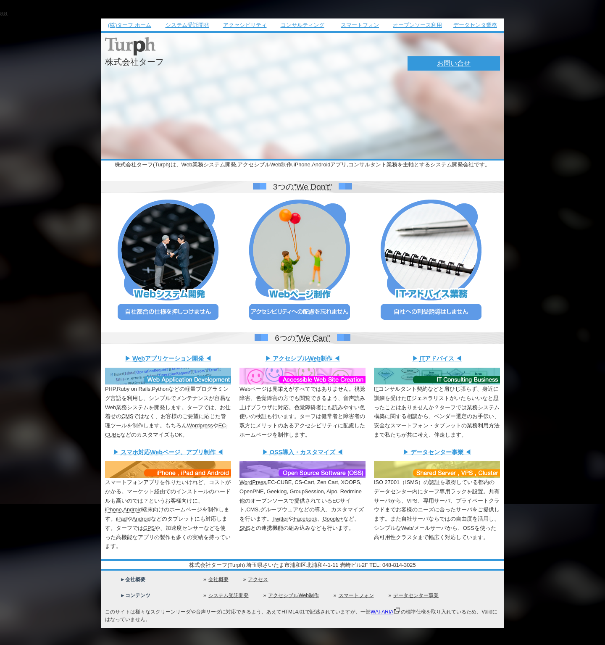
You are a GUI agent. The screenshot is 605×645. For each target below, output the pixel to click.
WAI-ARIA (382, 612)
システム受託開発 (187, 25)
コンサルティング (302, 25)
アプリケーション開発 (168, 358)
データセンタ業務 (475, 25)
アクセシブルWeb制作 (293, 595)
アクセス (258, 579)
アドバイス (437, 358)
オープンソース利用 (417, 25)
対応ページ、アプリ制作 (168, 452)
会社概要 (218, 579)
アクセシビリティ (245, 25)
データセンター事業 (436, 452)
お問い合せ (454, 63)
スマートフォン (360, 25)
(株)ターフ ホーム (129, 25)
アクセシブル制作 (302, 358)
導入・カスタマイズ (302, 452)
